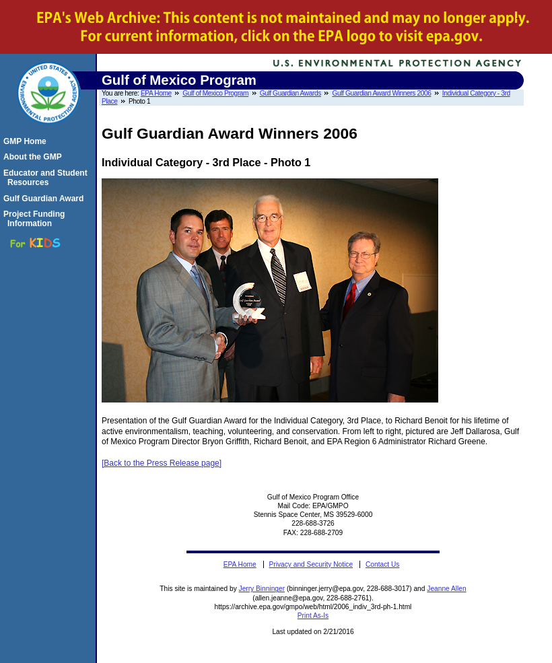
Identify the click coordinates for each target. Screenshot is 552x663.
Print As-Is (313, 615)
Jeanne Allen (446, 588)
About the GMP (34, 157)
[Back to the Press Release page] (161, 463)
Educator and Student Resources (47, 177)
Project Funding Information (36, 218)
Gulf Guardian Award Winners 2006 (381, 93)
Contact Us (382, 564)
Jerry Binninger (262, 588)
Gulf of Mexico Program (215, 93)
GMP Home (26, 141)
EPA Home (156, 93)
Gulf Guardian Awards (290, 93)
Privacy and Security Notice (311, 564)
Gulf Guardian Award (45, 198)
